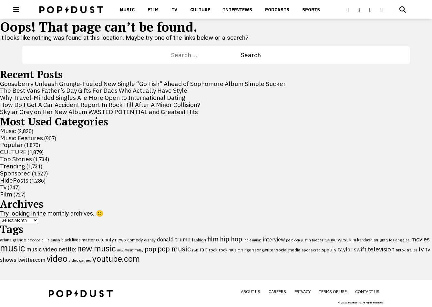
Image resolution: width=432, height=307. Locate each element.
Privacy (302, 291)
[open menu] (16, 9)
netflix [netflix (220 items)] (67, 249)
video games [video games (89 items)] (80, 260)
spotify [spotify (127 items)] (329, 250)
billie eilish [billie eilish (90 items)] (50, 240)
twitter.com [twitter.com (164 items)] (31, 259)
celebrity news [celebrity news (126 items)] (111, 240)
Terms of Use (333, 291)
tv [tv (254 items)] (421, 249)
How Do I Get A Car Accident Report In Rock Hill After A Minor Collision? (100, 105)
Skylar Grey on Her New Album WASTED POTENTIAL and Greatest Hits (99, 112)
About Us (250, 291)
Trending (12, 166)
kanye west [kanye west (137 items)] (336, 240)
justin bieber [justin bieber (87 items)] (312, 240)
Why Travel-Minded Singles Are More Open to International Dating (92, 97)
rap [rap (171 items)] (204, 249)
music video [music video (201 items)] (41, 249)
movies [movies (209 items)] (420, 239)
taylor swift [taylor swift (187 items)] (352, 249)
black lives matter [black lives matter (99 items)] (78, 239)
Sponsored (15, 173)
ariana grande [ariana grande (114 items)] (13, 240)
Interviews (237, 10)
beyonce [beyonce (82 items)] (33, 240)
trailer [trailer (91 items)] (412, 250)
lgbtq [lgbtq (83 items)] (383, 240)
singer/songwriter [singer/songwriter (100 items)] (258, 249)
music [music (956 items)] (12, 248)
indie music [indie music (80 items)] (252, 240)
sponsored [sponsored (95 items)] (311, 250)
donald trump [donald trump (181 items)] (173, 239)
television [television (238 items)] (381, 249)
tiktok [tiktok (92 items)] (401, 250)
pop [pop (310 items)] (150, 249)
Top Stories (16, 159)
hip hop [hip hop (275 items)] (231, 239)
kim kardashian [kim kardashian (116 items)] (363, 240)
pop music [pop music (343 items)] (174, 248)
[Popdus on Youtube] (370, 9)
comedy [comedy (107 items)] (135, 240)
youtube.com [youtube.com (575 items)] (116, 258)
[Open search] (402, 9)
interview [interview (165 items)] (274, 239)
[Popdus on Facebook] (348, 9)
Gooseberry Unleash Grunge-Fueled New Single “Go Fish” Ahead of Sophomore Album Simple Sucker (143, 84)
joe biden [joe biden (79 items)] (293, 240)
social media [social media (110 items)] (288, 250)
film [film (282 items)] (213, 239)
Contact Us (367, 291)
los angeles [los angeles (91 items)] (399, 240)
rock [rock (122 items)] (213, 250)
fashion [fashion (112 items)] (199, 240)
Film (153, 10)
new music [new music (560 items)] (96, 248)
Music (127, 10)
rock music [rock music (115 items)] (229, 250)
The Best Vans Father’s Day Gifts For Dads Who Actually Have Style (93, 90)
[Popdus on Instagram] (381, 9)
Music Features (21, 138)
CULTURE (200, 10)
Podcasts (277, 10)
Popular (11, 145)
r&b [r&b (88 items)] (195, 250)
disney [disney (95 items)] (150, 240)
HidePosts (14, 180)
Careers (277, 291)
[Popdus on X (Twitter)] (359, 9)
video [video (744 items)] (56, 258)
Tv (174, 10)
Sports (311, 10)
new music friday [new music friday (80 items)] (130, 250)
